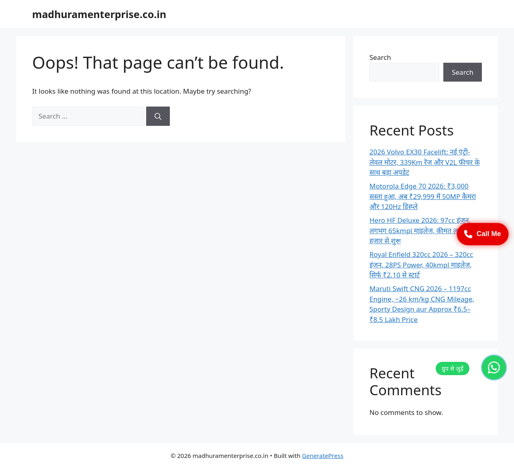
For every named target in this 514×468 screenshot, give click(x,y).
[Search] (158, 116)
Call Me (483, 234)
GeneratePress (322, 456)
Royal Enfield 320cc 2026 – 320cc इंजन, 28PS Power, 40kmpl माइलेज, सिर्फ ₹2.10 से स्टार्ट (421, 264)
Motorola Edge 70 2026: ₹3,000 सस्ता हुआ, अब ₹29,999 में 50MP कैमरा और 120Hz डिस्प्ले (422, 196)
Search (380, 57)
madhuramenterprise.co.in (99, 14)
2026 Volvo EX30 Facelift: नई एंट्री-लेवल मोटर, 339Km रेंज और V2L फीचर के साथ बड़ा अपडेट (424, 162)
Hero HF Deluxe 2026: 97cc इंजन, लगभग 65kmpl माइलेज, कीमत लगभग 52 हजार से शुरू (424, 230)
